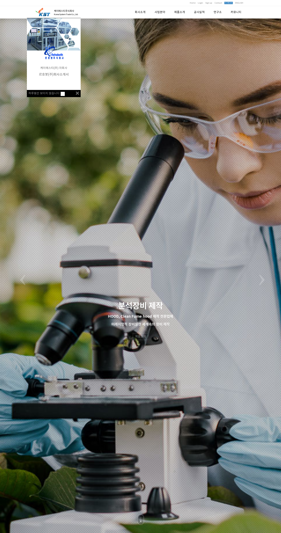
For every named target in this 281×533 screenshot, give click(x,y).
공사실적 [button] (199, 12)
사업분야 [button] (159, 12)
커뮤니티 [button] (236, 12)
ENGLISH (239, 3)
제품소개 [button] (179, 12)
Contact (218, 3)
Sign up (208, 3)
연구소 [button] (218, 12)
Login (200, 3)
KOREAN (228, 3)
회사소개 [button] (140, 12)
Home (193, 3)
